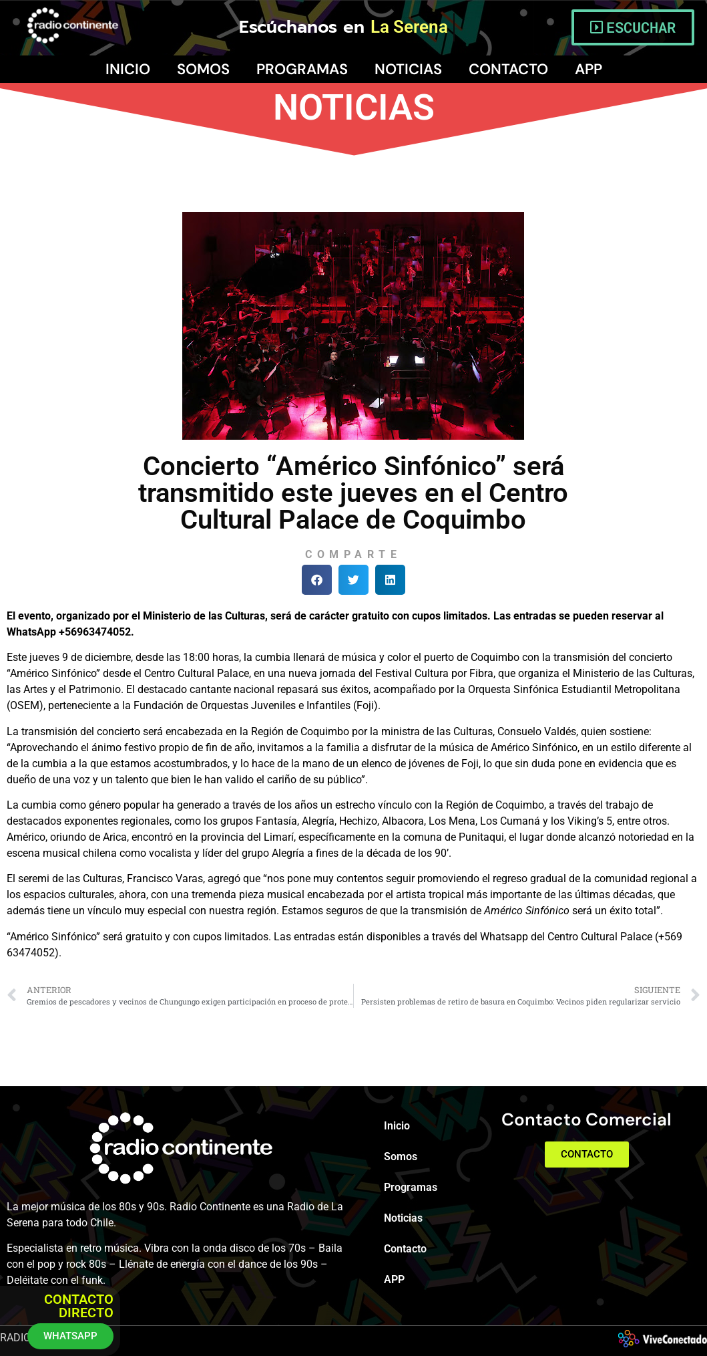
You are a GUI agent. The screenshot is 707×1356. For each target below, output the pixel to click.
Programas (302, 69)
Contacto (508, 69)
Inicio (127, 69)
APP (588, 69)
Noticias (408, 69)
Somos (203, 69)
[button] (317, 580)
